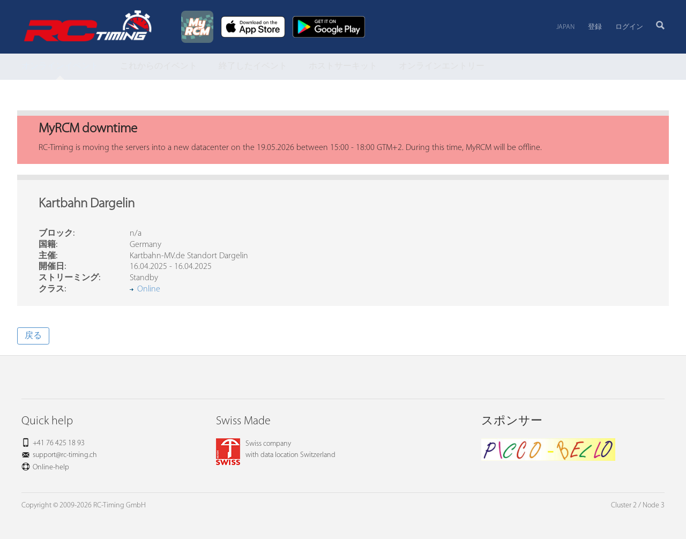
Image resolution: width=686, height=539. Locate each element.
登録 (595, 27)
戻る (33, 336)
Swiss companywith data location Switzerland (275, 449)
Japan (565, 27)
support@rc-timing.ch (65, 455)
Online (148, 289)
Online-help (51, 467)
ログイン (629, 27)
